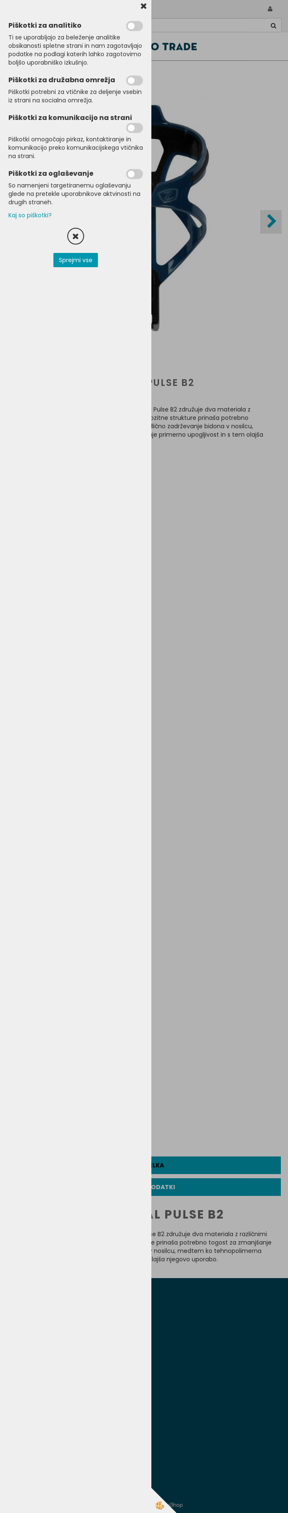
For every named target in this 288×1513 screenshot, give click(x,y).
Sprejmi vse (75, 260)
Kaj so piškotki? (30, 215)
